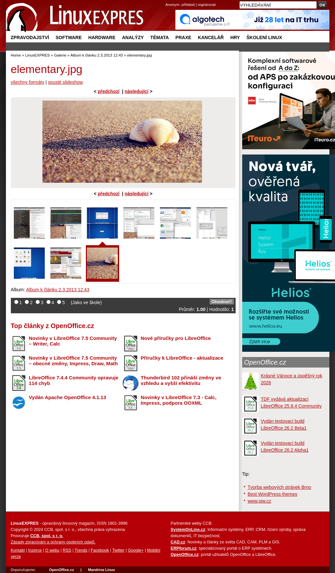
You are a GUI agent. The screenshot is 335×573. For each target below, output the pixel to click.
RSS (67, 550)
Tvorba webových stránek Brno (279, 487)
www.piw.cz (259, 501)
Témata (159, 37)
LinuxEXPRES (37, 55)
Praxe (183, 37)
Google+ (135, 550)
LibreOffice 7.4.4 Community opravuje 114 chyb (73, 380)
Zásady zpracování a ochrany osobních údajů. (53, 542)
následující (136, 91)
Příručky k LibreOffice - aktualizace (182, 358)
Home (16, 55)
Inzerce (35, 550)
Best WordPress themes (272, 494)
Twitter (118, 550)
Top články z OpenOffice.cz (52, 325)
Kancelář (211, 37)
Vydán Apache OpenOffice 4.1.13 (67, 397)
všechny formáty (27, 82)
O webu (52, 550)
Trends (81, 550)
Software (69, 37)
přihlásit (188, 4)
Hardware (101, 37)
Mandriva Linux (101, 570)
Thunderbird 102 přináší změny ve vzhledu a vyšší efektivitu (181, 380)
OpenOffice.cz (265, 362)
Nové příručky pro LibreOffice (176, 338)
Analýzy (133, 37)
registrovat (207, 4)
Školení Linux (264, 37)
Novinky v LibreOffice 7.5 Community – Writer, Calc (73, 340)
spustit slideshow (65, 82)
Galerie (60, 55)
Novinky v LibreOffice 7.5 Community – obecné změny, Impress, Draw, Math (73, 360)
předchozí (108, 91)
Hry (235, 37)
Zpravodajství (30, 37)
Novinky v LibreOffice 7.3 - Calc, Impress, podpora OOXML (179, 400)
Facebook (100, 550)
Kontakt (18, 550)
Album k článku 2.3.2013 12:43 (96, 55)
